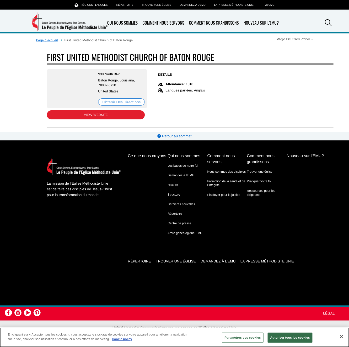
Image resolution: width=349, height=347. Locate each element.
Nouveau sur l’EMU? (261, 23)
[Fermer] (341, 336)
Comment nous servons (163, 23)
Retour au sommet (174, 136)
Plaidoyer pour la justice (223, 195)
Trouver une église (156, 5)
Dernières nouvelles (181, 204)
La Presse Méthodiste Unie (233, 5)
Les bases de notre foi (182, 165)
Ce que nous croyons (147, 156)
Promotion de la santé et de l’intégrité (226, 183)
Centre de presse (179, 223)
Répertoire (124, 5)
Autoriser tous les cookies (290, 337)
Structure (173, 194)
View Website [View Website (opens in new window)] (96, 115)
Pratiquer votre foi (259, 181)
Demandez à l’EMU (193, 5)
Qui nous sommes (122, 23)
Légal (329, 313)
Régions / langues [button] (91, 5)
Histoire (172, 185)
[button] (328, 23)
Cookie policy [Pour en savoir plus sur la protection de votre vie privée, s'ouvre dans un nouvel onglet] (122, 339)
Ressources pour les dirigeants (261, 192)
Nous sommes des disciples (226, 171)
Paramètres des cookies (243, 337)
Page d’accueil (47, 40)
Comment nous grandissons (214, 23)
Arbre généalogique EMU (184, 233)
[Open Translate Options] (294, 39)
